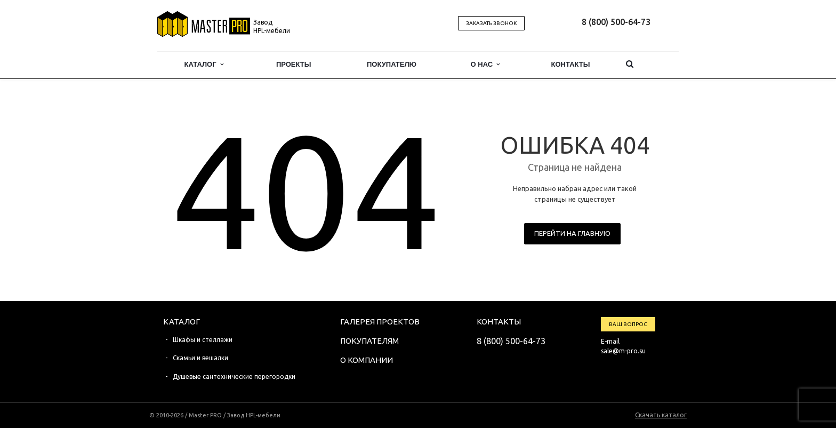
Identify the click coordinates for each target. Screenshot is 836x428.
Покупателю (391, 64)
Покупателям (369, 340)
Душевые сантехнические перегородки (234, 376)
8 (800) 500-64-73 (616, 22)
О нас (485, 64)
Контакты (570, 64)
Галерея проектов (380, 321)
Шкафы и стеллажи (202, 339)
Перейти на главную (572, 233)
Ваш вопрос (628, 324)
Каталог (203, 64)
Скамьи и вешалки (200, 357)
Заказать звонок (491, 23)
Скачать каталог (661, 414)
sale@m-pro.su (623, 350)
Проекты (293, 64)
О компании (366, 359)
